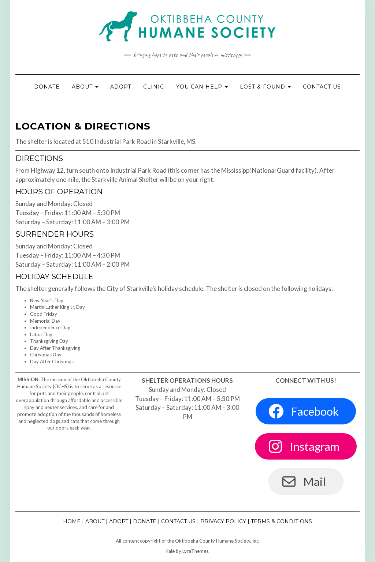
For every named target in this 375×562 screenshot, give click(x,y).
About (85, 86)
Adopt (120, 86)
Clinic (153, 86)
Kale (170, 551)
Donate (47, 86)
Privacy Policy (223, 521)
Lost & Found (265, 86)
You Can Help (202, 86)
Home (72, 521)
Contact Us (322, 86)
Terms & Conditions (281, 521)
